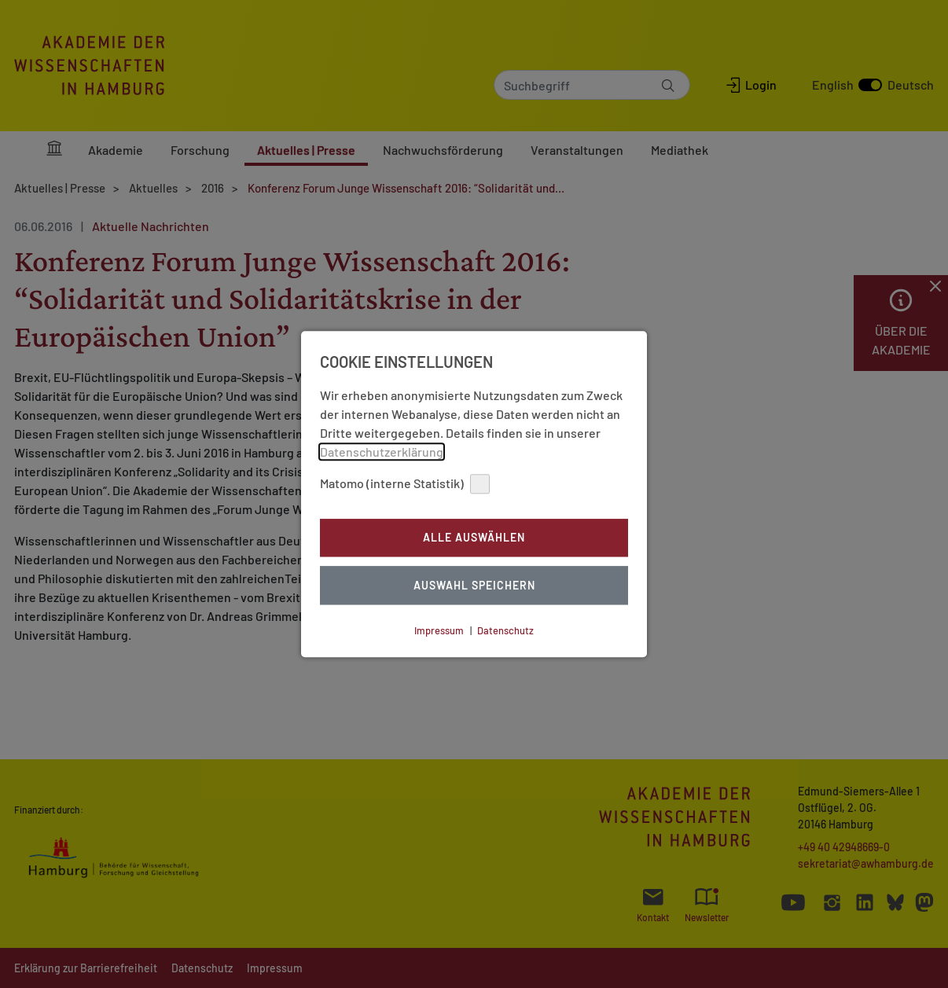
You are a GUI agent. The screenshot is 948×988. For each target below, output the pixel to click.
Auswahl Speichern (474, 585)
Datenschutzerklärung (381, 451)
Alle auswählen (474, 538)
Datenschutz (505, 630)
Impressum (439, 630)
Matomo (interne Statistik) (405, 484)
